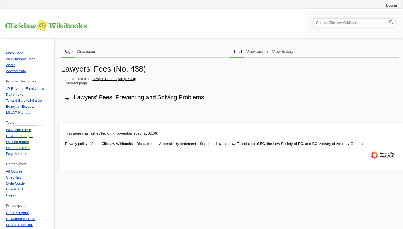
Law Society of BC (288, 144)
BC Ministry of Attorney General (337, 144)
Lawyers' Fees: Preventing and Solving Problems (139, 97)
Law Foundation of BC (247, 144)
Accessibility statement (177, 144)
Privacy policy (76, 144)
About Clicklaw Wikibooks (112, 144)
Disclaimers (146, 144)
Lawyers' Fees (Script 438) (113, 79)
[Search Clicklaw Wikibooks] (354, 23)
